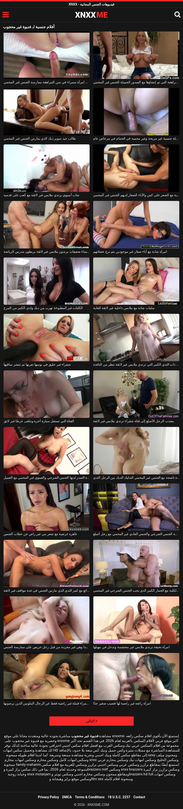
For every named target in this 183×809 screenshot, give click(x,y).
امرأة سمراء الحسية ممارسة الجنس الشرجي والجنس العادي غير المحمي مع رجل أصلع (136, 534)
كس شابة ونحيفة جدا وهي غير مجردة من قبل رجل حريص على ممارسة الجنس (47, 647)
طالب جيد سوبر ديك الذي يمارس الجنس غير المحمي (40, 138)
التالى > (91, 721)
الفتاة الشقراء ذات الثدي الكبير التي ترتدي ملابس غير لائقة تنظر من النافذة (136, 364)
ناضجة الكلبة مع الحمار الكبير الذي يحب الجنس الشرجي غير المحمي (136, 590)
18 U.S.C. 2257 (119, 797)
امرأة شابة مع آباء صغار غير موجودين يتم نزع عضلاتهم (130, 251)
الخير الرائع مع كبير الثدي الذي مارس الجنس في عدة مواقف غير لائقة (47, 590)
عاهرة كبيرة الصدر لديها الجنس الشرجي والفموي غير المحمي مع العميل (47, 477)
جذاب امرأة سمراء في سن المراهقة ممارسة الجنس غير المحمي (47, 82)
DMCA (67, 797)
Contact (139, 797)
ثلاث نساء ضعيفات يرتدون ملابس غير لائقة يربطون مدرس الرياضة (47, 251)
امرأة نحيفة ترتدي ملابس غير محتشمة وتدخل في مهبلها (131, 647)
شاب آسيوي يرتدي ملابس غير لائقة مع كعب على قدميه (41, 195)
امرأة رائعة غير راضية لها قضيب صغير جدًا (122, 703)
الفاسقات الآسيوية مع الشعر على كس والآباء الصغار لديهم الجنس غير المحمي (136, 195)
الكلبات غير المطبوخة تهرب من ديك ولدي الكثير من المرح (43, 308)
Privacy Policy (48, 797)
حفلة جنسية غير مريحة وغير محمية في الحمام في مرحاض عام (136, 138)
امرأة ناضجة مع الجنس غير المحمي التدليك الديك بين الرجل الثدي (136, 477)
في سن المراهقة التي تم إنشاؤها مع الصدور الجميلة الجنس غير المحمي (136, 82)
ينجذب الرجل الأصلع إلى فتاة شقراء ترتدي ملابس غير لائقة (133, 421)
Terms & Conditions (90, 797)
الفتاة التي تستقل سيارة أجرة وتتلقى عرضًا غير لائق (39, 421)
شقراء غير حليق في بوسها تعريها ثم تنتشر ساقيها (37, 364)
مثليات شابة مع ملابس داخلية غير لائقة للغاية (123, 308)
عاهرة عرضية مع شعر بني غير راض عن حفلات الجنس (40, 534)
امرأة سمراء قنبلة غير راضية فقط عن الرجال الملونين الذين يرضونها (47, 703)
